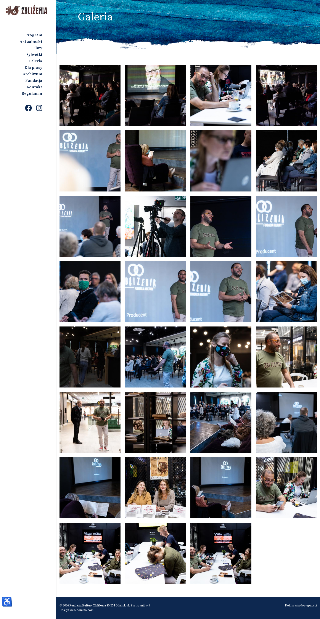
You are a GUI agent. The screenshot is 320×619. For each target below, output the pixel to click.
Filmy (37, 48)
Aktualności (31, 41)
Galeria (35, 61)
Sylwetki (34, 54)
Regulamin (32, 93)
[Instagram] (39, 108)
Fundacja (33, 80)
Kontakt (34, 87)
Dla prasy (33, 67)
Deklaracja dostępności (301, 606)
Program (33, 35)
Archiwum (32, 74)
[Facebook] (28, 108)
